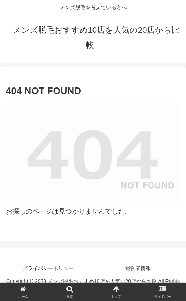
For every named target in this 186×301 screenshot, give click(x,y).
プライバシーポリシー (48, 268)
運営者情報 (138, 268)
